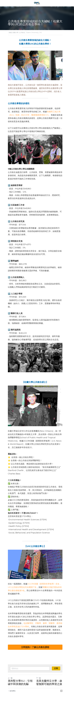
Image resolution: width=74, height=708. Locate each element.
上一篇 (10, 682)
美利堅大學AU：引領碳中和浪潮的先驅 (21, 686)
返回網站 (12, 695)
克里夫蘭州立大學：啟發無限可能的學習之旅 (51, 686)
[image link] (37, 3)
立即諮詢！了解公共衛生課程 (37, 651)
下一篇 (40, 682)
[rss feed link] (65, 695)
